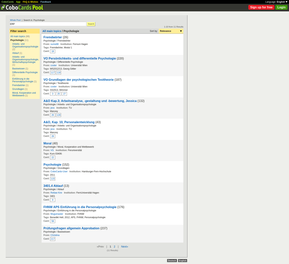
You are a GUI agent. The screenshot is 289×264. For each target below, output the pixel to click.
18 (52, 51)
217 (53, 239)
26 (52, 115)
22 (52, 157)
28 (52, 136)
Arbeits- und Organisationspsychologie (25, 45)
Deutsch (172, 260)
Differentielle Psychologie (25, 72)
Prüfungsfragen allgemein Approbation (71, 228)
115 (53, 178)
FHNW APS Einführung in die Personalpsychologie (79, 207)
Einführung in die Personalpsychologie (22, 80)
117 (53, 72)
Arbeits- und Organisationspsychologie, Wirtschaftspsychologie (25, 59)
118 (58, 72)
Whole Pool (15, 20)
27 (64, 93)
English (282, 2)
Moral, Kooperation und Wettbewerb (24, 94)
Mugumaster (56, 214)
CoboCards (8, 2)
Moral (47, 143)
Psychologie (52, 164)
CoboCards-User (58, 171)
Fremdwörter (18, 85)
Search (91, 24)
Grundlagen (18, 89)
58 (52, 221)
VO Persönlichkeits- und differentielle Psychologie (79, 58)
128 (58, 115)
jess (52, 108)
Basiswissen (18, 68)
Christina (54, 235)
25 (58, 93)
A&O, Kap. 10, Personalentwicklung (69, 122)
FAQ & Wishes (30, 2)
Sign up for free (261, 7)
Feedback (45, 2)
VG (52, 150)
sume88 (54, 44)
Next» (124, 246)
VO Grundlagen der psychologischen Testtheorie (78, 79)
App (18, 2)
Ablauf (15, 53)
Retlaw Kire (56, 192)
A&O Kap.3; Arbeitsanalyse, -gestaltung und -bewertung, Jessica (90, 101)
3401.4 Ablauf (53, 185)
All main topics (17, 36)
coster (53, 65)
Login (281, 7)
